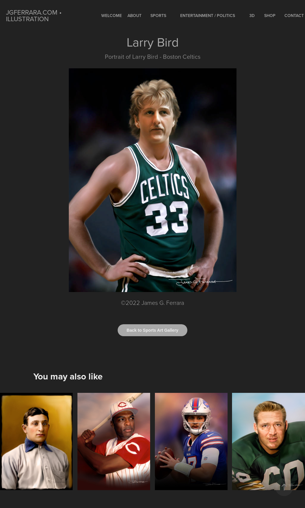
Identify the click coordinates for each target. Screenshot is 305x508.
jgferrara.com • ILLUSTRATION (34, 15)
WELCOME (111, 15)
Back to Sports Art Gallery (152, 330)
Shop (270, 15)
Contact (294, 15)
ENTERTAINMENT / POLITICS (207, 15)
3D (252, 15)
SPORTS (158, 15)
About (134, 15)
